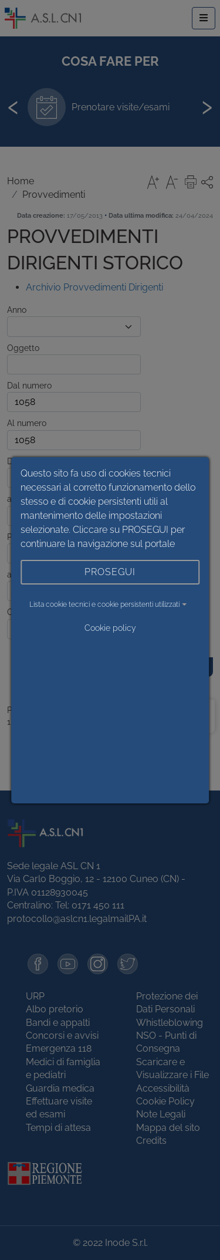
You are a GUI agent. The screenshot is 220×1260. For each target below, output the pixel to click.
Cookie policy (110, 628)
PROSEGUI (110, 571)
